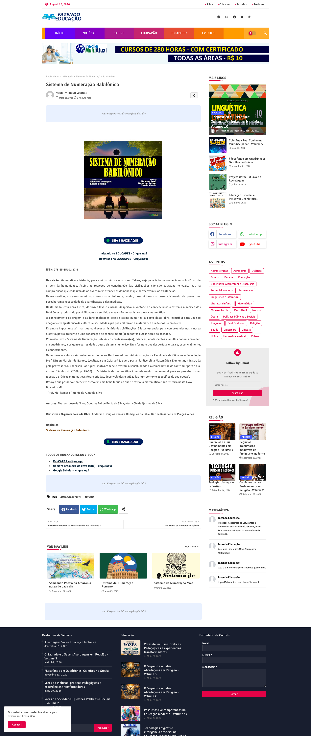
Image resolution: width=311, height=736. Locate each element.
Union (214, 336)
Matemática (245, 303)
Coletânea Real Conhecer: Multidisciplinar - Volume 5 (246, 142)
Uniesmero (230, 329)
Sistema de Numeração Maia (173, 583)
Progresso (216, 323)
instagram (225, 244)
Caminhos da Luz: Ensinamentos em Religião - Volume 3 (221, 446)
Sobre (209, 4)
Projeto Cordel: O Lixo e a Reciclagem (245, 178)
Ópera (214, 316)
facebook (225, 234)
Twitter (91, 509)
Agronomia (239, 271)
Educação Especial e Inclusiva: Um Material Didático (243, 198)
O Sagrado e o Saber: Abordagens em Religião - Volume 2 (161, 692)
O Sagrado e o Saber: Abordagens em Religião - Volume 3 (76, 656)
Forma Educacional (222, 290)
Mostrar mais (192, 546)
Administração (219, 271)
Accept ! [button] (17, 724)
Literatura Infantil (70, 497)
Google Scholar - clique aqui (71, 470)
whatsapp (255, 234)
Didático (257, 271)
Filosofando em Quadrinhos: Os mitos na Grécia (247, 160)
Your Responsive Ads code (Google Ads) (123, 113)
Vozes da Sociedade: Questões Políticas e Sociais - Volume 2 (77, 701)
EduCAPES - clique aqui (68, 461)
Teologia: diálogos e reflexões (221, 484)
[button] (265, 33)
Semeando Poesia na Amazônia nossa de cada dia (70, 585)
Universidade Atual (234, 336)
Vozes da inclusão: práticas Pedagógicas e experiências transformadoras (72, 685)
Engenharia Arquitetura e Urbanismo (232, 284)
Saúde (214, 329)
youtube (255, 244)
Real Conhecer (236, 323)
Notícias (257, 310)
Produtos (258, 4)
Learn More (29, 716)
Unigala (68, 76)
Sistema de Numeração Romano (117, 585)
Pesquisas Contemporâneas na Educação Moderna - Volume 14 (165, 712)
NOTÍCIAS (89, 33)
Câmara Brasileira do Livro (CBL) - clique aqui (82, 466)
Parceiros (242, 4)
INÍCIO (59, 33)
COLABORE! (179, 33)
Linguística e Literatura (225, 297)
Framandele (246, 290)
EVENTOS (208, 33)
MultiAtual (240, 310)
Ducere (228, 277)
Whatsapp (110, 509)
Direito (215, 277)
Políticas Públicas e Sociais (239, 316)
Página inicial (53, 76)
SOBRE (119, 33)
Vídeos (255, 336)
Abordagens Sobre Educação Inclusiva (70, 642)
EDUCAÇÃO (149, 33)
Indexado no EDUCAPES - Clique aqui (123, 253)
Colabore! (224, 4)
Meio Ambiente (220, 310)
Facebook (71, 509)
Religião (255, 323)
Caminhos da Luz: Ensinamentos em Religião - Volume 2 (251, 486)
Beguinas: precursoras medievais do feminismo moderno (252, 448)
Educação (244, 277)
